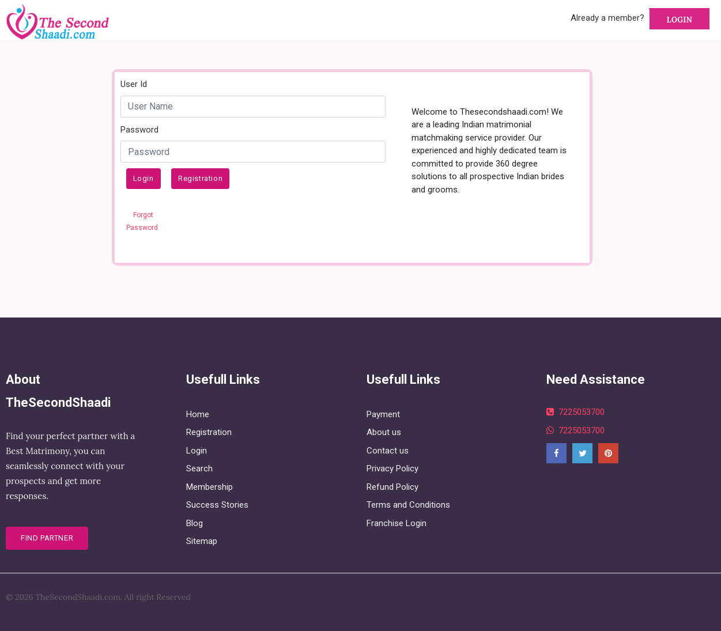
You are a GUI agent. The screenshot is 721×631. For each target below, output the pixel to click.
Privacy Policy (392, 468)
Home (197, 414)
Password (139, 129)
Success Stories (217, 505)
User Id (133, 84)
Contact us (388, 450)
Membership (209, 487)
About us (384, 432)
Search (199, 468)
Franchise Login (396, 523)
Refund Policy (392, 487)
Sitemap (201, 541)
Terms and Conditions (408, 505)
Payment (383, 414)
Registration (200, 178)
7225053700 (575, 412)
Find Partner (47, 538)
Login (679, 20)
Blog (194, 523)
